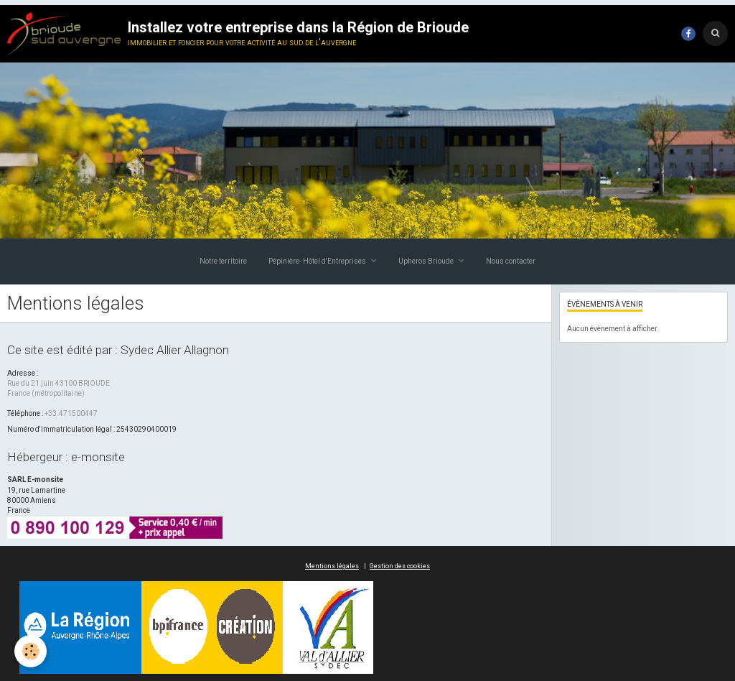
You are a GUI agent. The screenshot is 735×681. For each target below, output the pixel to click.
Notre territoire (223, 261)
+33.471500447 (71, 413)
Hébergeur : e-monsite (66, 457)
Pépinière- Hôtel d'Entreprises (318, 261)
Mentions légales (332, 566)
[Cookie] (30, 651)
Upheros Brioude (426, 261)
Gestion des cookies (400, 566)
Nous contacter (510, 261)
